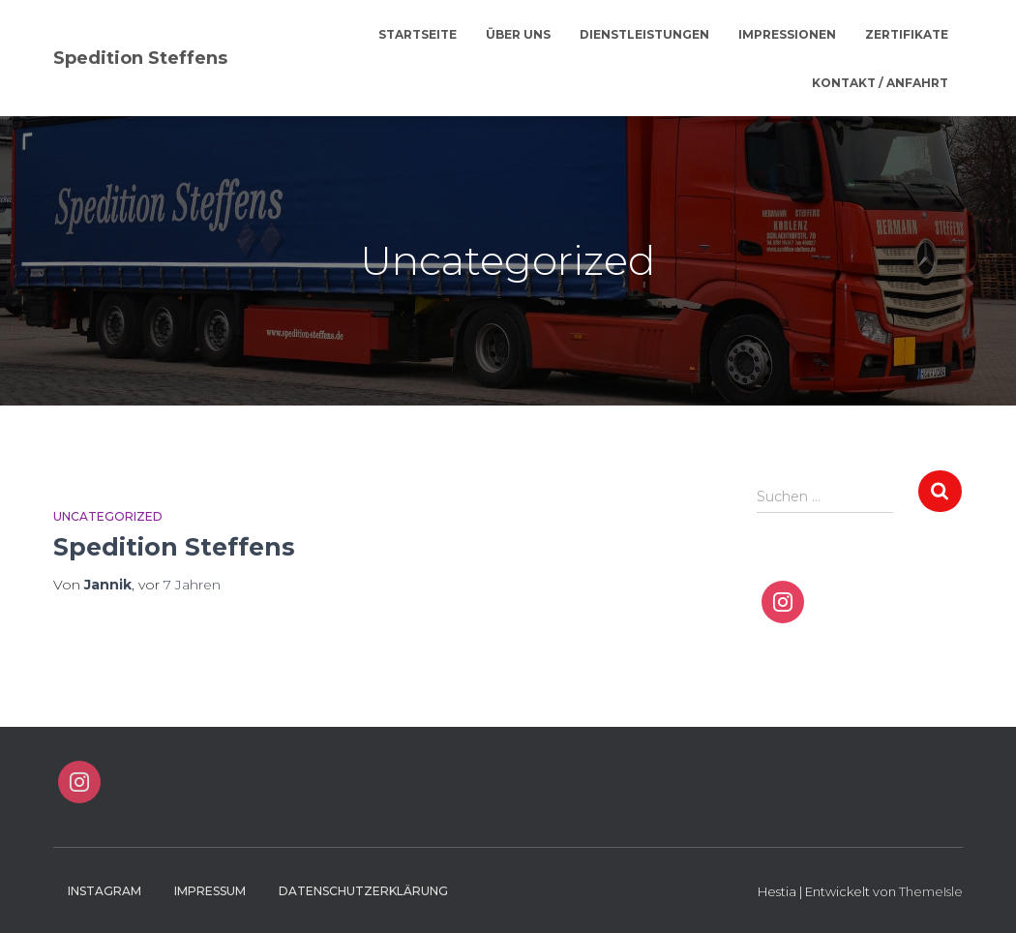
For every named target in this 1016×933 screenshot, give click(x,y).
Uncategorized (108, 516)
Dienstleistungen (644, 34)
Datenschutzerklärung (363, 891)
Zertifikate (906, 34)
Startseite (417, 34)
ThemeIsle (931, 891)
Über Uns (518, 34)
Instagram (104, 891)
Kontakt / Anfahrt (880, 82)
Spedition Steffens (174, 546)
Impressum (210, 891)
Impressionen (787, 34)
